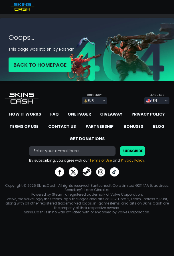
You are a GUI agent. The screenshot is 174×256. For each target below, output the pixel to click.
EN (151, 100)
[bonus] (72, 151)
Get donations (87, 139)
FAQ (54, 114)
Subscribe (132, 150)
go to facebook (59, 171)
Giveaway (111, 114)
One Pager (79, 114)
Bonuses (133, 126)
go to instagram (100, 171)
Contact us (62, 126)
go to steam (87, 171)
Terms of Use (24, 126)
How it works (25, 114)
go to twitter (73, 171)
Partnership (100, 126)
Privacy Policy (148, 114)
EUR (89, 100)
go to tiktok (114, 171)
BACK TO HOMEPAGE (40, 64)
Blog (159, 126)
